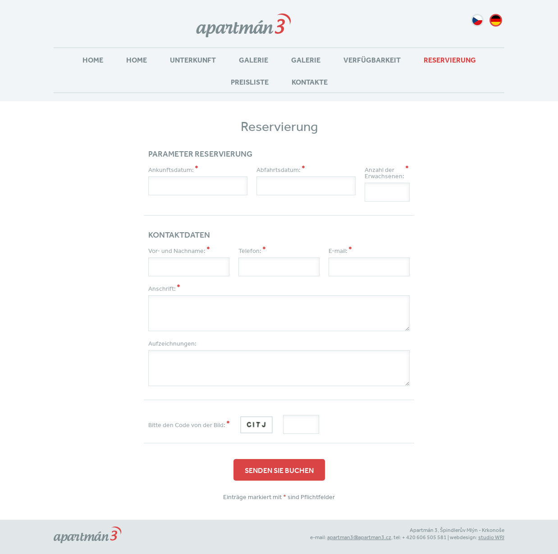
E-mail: (338, 251)
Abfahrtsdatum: (278, 170)
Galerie (253, 59)
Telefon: (249, 251)
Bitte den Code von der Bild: (186, 425)
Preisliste (250, 81)
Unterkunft (193, 59)
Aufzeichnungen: (172, 343)
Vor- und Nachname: (177, 251)
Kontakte (310, 81)
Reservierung (450, 59)
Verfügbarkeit (372, 59)
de (495, 20)
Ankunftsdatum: (171, 170)
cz (477, 20)
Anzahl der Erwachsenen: (384, 173)
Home (92, 59)
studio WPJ (491, 537)
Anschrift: (162, 288)
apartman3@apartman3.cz (359, 537)
